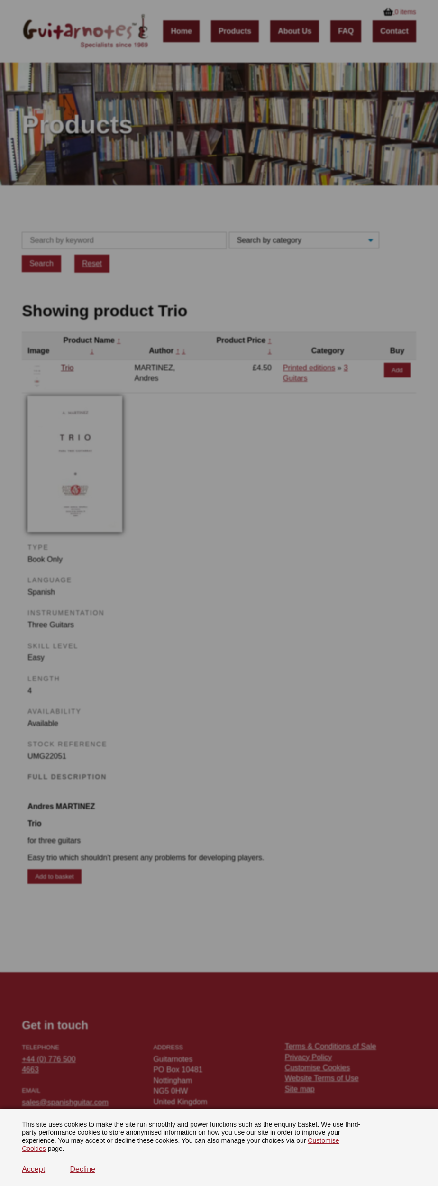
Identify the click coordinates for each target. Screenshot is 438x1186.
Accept (33, 1169)
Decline (82, 1169)
